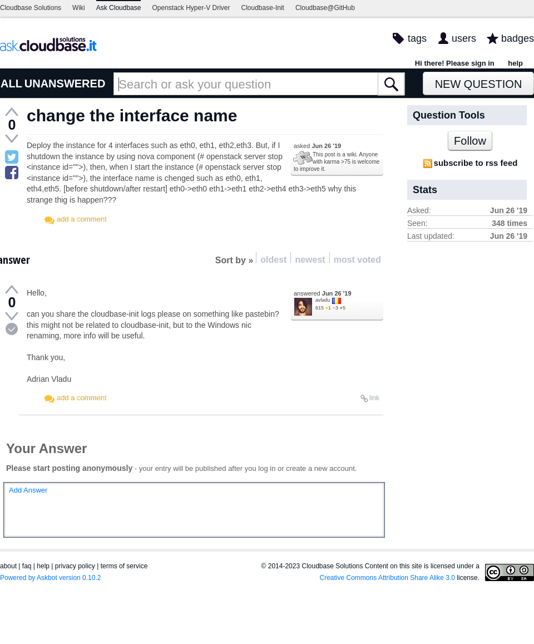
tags (417, 38)
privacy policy (75, 566)
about (8, 566)
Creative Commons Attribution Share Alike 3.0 (387, 578)
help (515, 63)
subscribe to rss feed (476, 163)
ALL (11, 83)
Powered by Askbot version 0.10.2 (50, 578)
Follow (470, 141)
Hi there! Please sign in (455, 63)
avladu (322, 300)
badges (517, 38)
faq (27, 566)
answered (323, 293)
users (464, 38)
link (374, 398)
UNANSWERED (65, 83)
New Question (478, 84)
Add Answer (28, 490)
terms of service (124, 566)
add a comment (82, 219)
